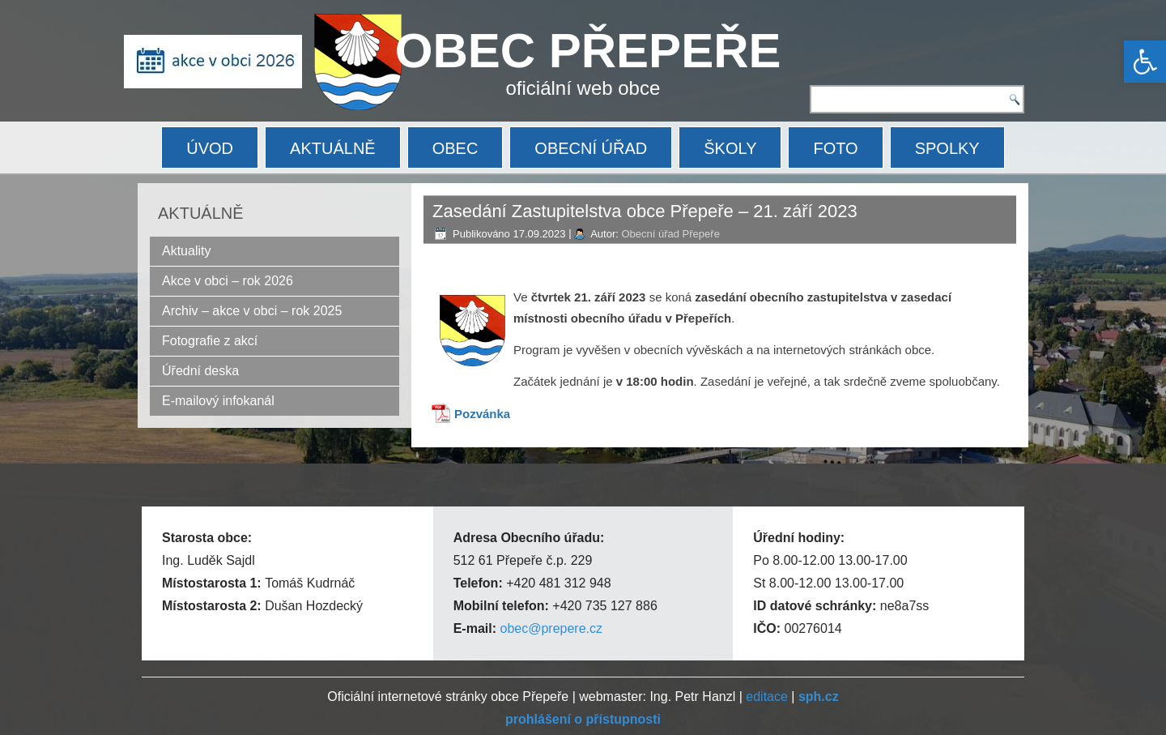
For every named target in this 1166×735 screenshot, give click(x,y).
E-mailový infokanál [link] (218, 401)
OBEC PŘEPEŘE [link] (588, 51)
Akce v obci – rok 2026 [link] (227, 281)
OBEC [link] (455, 148)
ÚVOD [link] (209, 148)
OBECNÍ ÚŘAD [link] (590, 148)
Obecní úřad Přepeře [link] (670, 234)
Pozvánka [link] (482, 414)
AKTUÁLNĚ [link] (333, 148)
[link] (1145, 62)
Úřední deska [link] (200, 371)
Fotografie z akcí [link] (209, 341)
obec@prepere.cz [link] (551, 628)
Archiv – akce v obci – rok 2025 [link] (252, 311)
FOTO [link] (835, 148)
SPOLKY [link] (947, 148)
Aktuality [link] (186, 251)
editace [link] (767, 696)
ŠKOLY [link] (730, 148)
